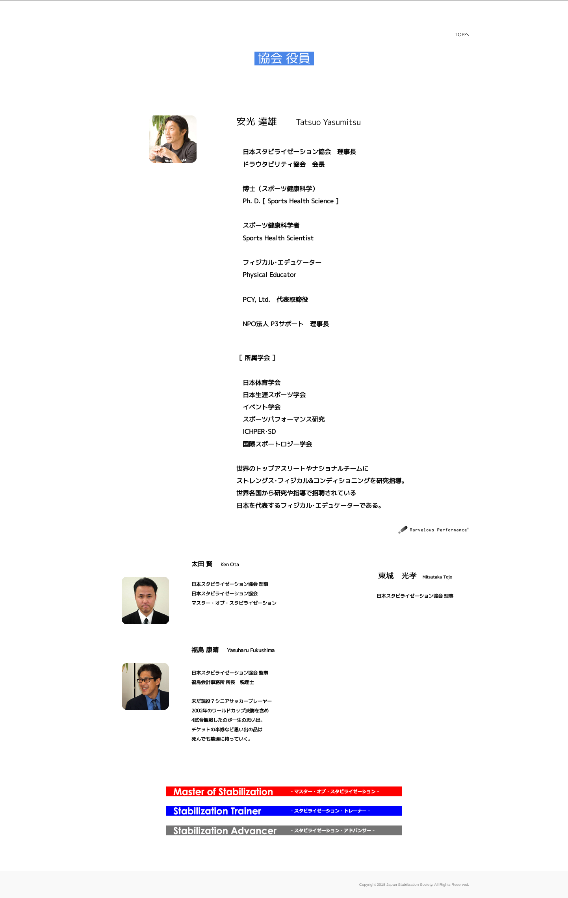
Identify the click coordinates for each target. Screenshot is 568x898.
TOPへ (462, 34)
